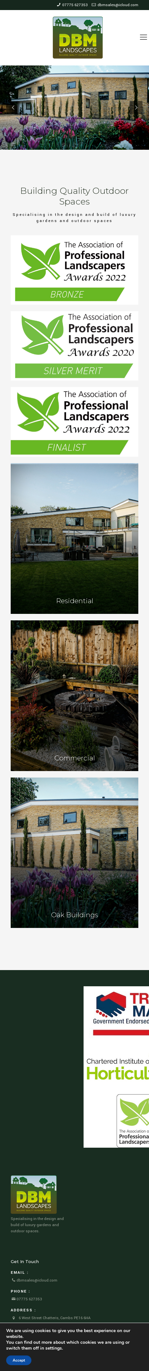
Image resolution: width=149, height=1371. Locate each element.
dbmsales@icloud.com (117, 5)
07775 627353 (75, 5)
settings (53, 1348)
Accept (19, 1360)
